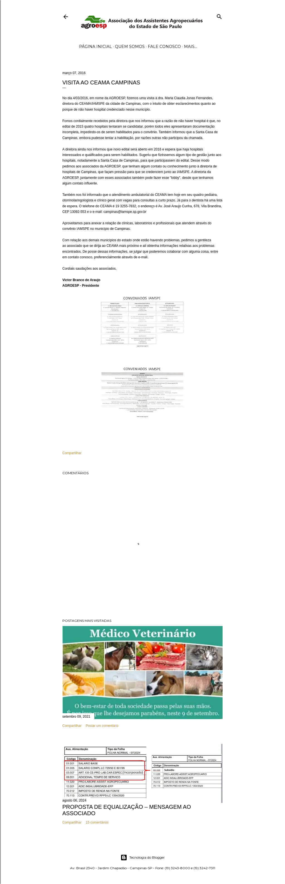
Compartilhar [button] (72, 453)
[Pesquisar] (219, 15)
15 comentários (97, 822)
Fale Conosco (164, 46)
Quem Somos (130, 46)
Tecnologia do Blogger (143, 857)
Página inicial (95, 46)
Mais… (190, 46)
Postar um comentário (102, 726)
